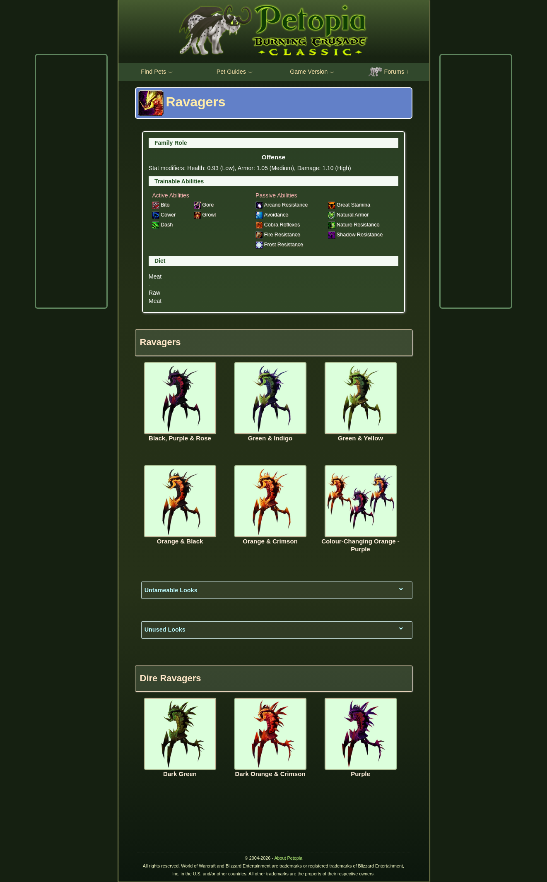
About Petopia (288, 858)
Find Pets (157, 72)
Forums (390, 72)
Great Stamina (349, 205)
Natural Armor (348, 215)
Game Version (312, 72)
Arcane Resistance (281, 205)
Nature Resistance (353, 225)
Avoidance (271, 215)
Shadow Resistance (355, 235)
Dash (162, 225)
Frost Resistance (279, 245)
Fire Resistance (277, 235)
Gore (204, 205)
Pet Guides (235, 72)
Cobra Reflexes (277, 225)
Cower (164, 215)
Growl (205, 215)
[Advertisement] (71, 181)
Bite (160, 205)
